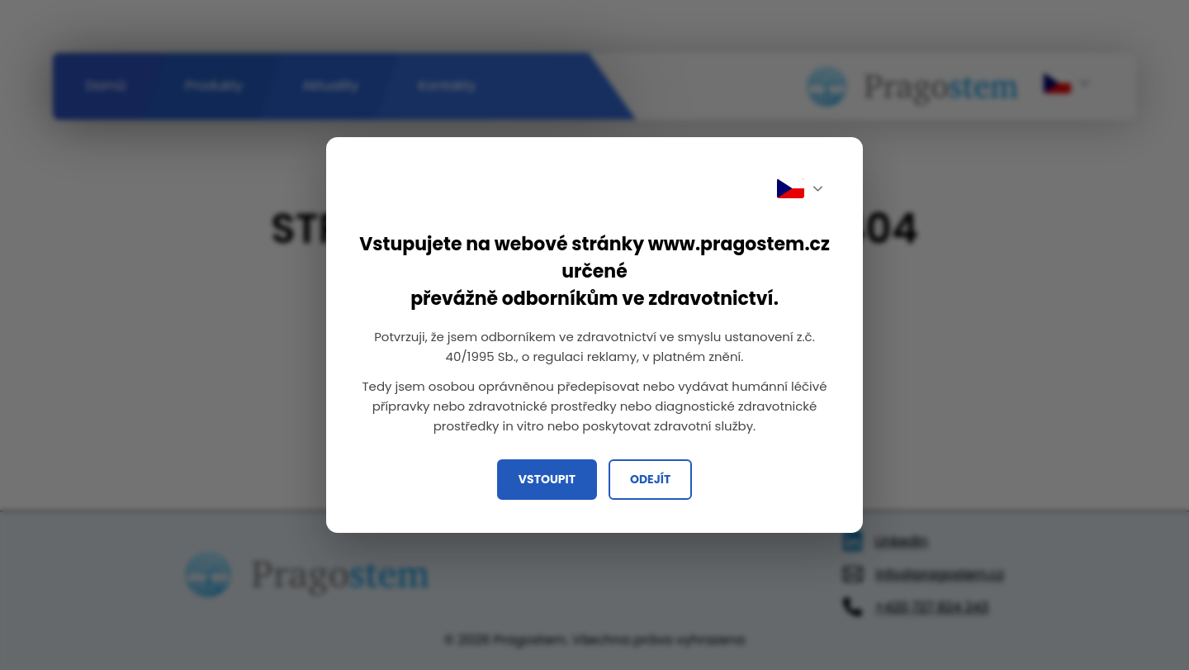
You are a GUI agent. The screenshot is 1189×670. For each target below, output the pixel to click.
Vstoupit (547, 479)
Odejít (650, 479)
